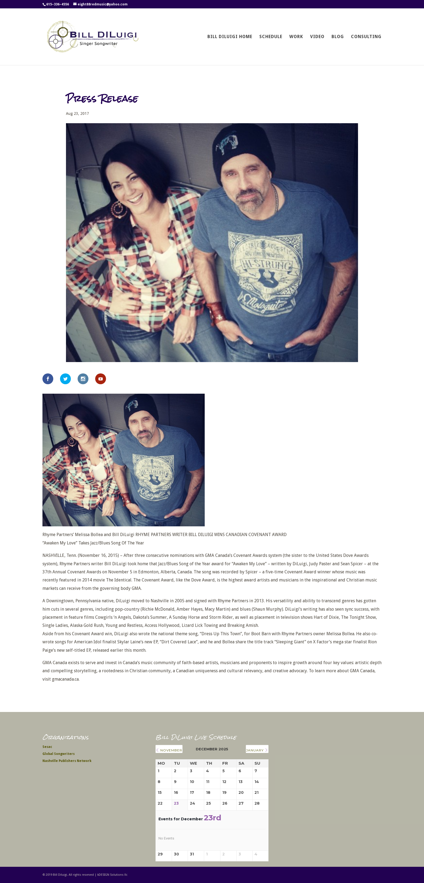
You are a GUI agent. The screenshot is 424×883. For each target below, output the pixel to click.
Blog (338, 37)
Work (296, 37)
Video (317, 37)
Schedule (270, 37)
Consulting (366, 37)
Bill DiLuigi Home (229, 37)
